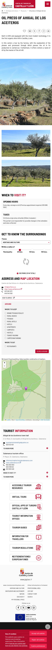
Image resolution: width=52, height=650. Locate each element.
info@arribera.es (10, 287)
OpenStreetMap (20, 420)
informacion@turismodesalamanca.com (19, 460)
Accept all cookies (38, 633)
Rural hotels (11, 321)
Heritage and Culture (12, 11)
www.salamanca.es (13, 463)
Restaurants (10, 346)
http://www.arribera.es (13, 289)
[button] (4, 363)
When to (9, 473)
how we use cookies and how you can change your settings (16, 644)
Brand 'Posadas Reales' (14, 313)
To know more (8, 448)
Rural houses (11, 316)
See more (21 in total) (27, 273)
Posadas (9, 319)
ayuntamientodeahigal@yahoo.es (17, 442)
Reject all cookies (38, 639)
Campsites (9, 330)
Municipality (7, 252)
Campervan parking (13, 338)
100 (44, 252)
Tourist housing (11, 335)
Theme (4, 239)
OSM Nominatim (45, 420)
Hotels (8, 324)
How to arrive (7, 298)
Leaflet (7, 420)
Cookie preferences (38, 646)
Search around (42, 351)
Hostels (9, 333)
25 (20, 252)
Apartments (10, 327)
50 (32, 252)
